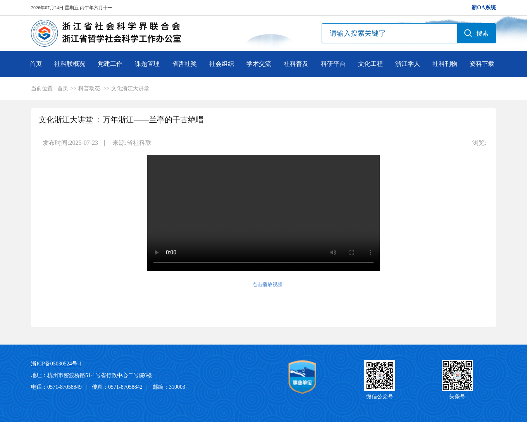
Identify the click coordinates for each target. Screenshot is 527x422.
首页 (35, 63)
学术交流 (258, 63)
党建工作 (110, 63)
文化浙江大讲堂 (130, 88)
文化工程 (370, 63)
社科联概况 (69, 63)
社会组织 (221, 63)
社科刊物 (444, 63)
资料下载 (482, 63)
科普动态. (90, 88)
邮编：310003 (169, 387)
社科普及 (296, 63)
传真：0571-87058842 (117, 387)
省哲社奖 (184, 63)
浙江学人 (407, 63)
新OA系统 (484, 7)
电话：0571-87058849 (56, 387)
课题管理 (147, 63)
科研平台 (333, 63)
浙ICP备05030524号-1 (56, 364)
